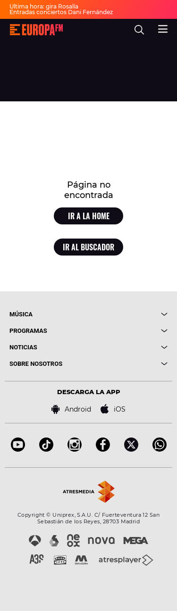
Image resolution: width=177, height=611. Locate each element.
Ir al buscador (88, 247)
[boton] (128, 314)
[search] (139, 29)
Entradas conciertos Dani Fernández (61, 12)
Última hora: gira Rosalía (43, 6)
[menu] (163, 28)
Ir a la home (89, 216)
